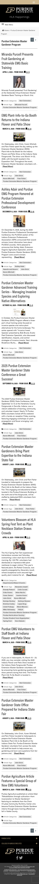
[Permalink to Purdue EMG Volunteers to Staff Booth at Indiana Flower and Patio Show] (19, 650)
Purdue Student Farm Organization (16, 618)
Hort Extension (25, 101)
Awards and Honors (10, 269)
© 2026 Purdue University (10, 869)
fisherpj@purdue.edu (22, 874)
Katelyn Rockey (9, 601)
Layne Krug (22, 604)
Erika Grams (7, 592)
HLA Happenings (32, 870)
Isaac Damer (8, 595)
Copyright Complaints (14, 870)
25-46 (32, 211)
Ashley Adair (19, 266)
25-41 (31, 305)
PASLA (20, 610)
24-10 (29, 789)
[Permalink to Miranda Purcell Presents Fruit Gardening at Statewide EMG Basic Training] (19, 81)
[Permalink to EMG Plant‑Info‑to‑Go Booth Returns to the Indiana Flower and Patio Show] (19, 137)
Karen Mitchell (8, 178)
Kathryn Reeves (24, 601)
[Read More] (8, 166)
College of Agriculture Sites (19, 843)
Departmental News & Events (14, 583)
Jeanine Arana (21, 595)
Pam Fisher (21, 178)
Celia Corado (22, 590)
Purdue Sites (19, 838)
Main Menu (7, 24)
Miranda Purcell (21, 105)
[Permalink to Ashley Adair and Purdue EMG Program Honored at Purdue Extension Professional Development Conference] (19, 221)
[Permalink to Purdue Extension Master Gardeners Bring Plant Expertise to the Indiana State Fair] (19, 473)
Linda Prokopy (8, 607)
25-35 (33, 383)
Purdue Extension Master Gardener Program (20, 107)
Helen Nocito (20, 592)
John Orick (19, 176)
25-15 (28, 537)
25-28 (29, 464)
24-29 (29, 718)
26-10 (29, 128)
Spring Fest (7, 621)
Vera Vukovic (20, 621)
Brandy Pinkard (9, 590)
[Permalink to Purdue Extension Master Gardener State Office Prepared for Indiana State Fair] (19, 726)
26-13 (28, 71)
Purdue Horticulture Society (13, 615)
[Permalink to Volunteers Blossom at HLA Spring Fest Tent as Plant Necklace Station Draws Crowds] (19, 546)
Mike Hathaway (9, 610)
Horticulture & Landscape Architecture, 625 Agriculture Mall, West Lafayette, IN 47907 (22, 867)
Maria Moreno (22, 607)
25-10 (29, 642)
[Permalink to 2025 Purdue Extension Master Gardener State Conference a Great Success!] (19, 392)
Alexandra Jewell (21, 587)
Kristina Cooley (9, 604)
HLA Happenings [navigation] (19, 17)
